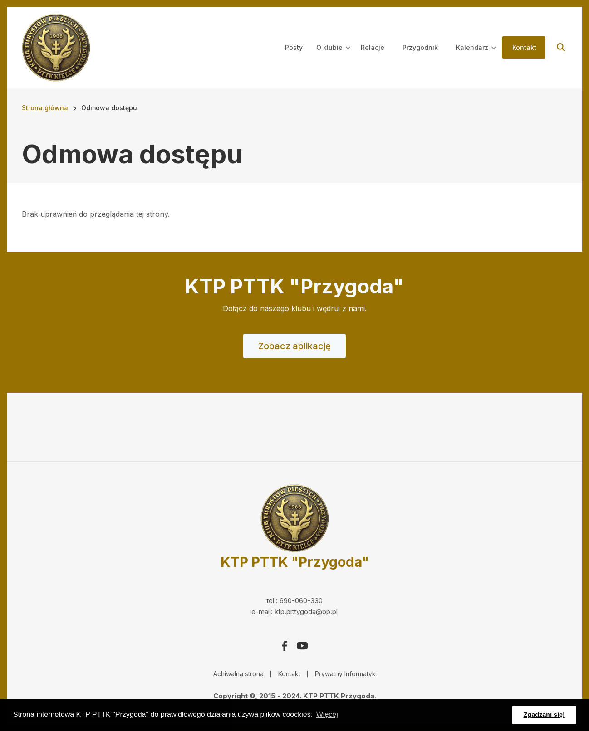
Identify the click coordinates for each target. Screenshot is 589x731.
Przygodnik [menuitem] (420, 47)
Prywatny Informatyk (345, 673)
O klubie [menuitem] (333, 56)
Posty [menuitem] (294, 47)
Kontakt (289, 673)
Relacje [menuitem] (372, 47)
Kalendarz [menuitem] (476, 56)
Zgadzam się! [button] (544, 714)
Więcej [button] (327, 714)
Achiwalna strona (238, 673)
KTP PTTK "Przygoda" (295, 562)
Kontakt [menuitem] (524, 47)
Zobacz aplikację (294, 346)
